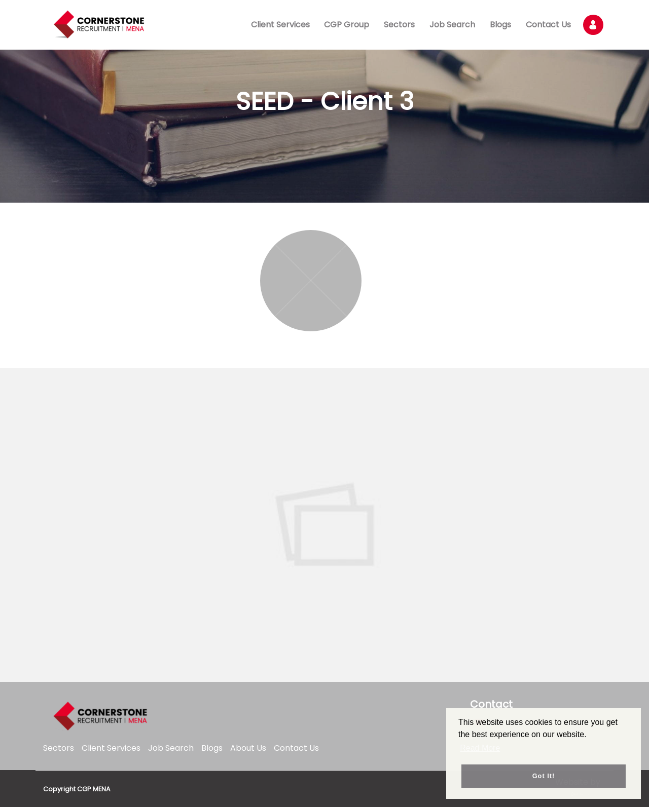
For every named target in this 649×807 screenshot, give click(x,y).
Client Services (280, 24)
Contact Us (548, 24)
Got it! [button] (543, 776)
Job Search (452, 24)
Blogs (500, 24)
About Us (248, 748)
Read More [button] (480, 748)
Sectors (399, 24)
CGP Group (346, 24)
